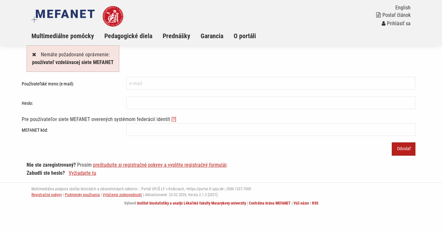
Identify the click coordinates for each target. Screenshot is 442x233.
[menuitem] (67, 36)
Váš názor (301, 203)
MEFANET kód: (35, 130)
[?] (173, 119)
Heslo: (27, 103)
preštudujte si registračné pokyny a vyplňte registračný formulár (160, 165)
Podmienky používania (82, 195)
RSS (315, 203)
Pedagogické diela (128, 36)
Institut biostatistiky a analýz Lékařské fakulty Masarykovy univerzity (191, 203)
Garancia (212, 36)
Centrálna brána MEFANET (270, 203)
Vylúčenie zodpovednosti (122, 195)
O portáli (245, 36)
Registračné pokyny (46, 195)
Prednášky (176, 36)
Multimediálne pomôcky (62, 36)
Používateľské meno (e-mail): (48, 83)
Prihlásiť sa (396, 23)
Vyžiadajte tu (82, 173)
